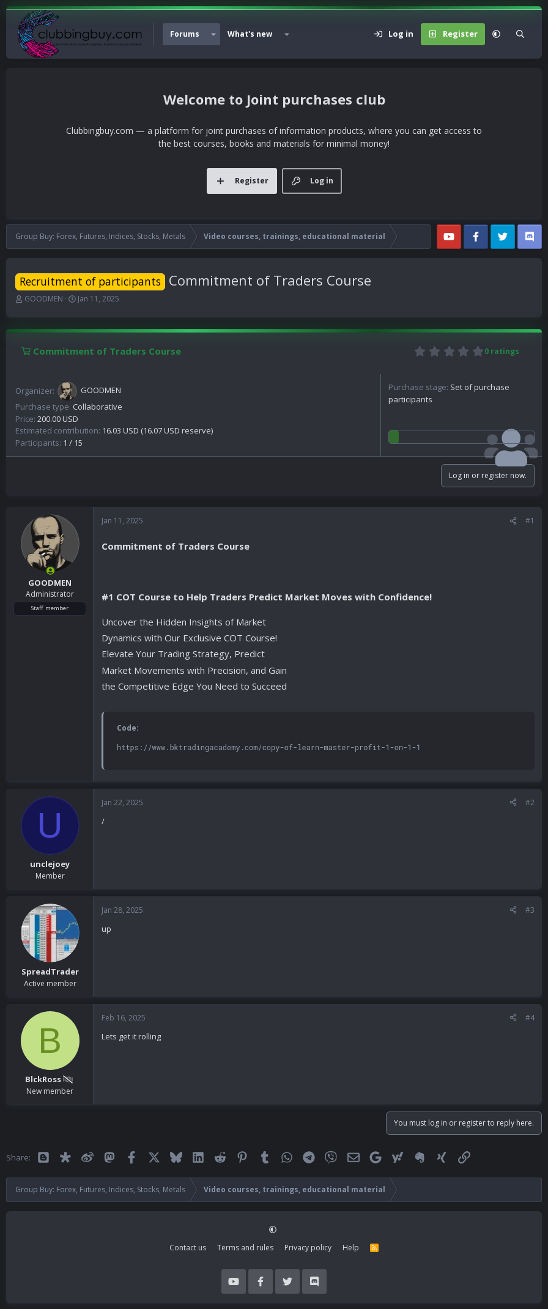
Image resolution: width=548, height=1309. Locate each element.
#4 (530, 1017)
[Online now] (50, 571)
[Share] (513, 521)
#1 (530, 520)
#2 (530, 802)
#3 (530, 910)
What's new (250, 34)
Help (350, 1247)
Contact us (187, 1247)
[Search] (520, 34)
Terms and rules (245, 1247)
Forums (184, 34)
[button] (213, 34)
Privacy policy (307, 1247)
